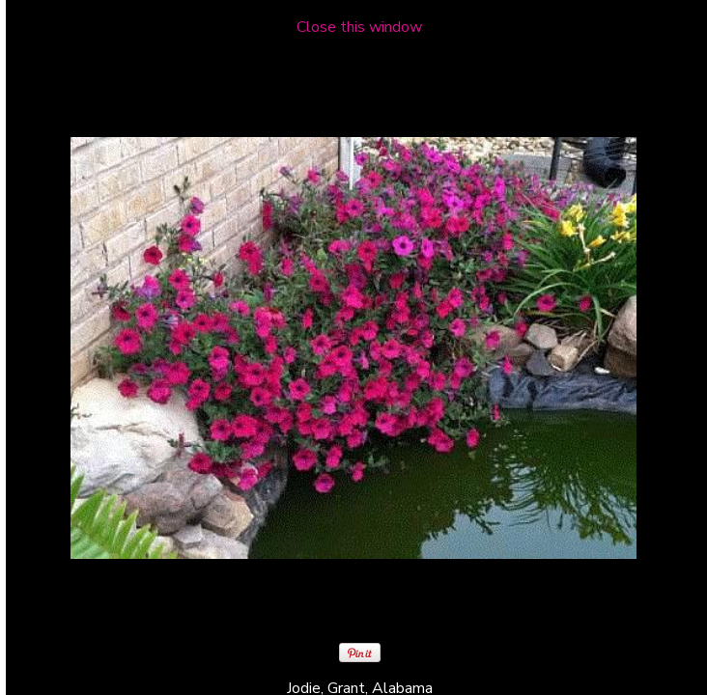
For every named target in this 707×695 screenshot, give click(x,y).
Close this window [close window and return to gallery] (359, 27)
